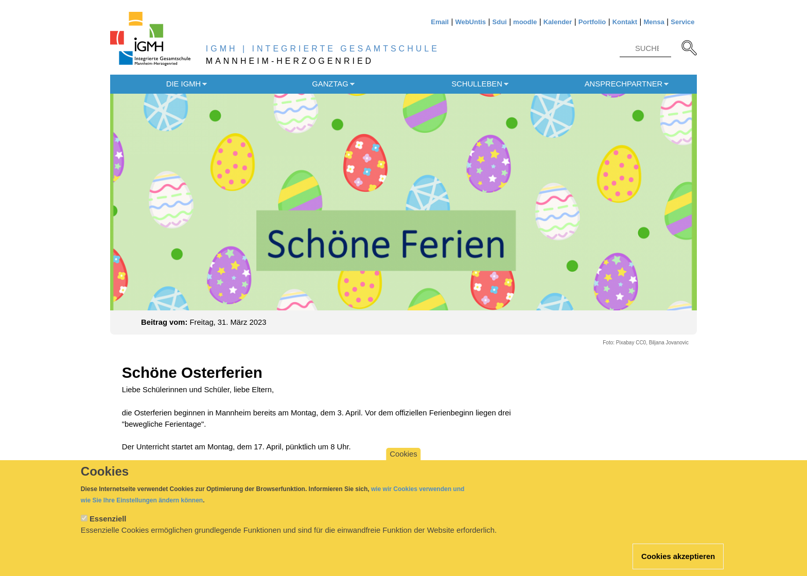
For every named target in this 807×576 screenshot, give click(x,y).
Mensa (653, 22)
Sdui (500, 22)
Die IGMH (183, 84)
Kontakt (624, 22)
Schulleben (476, 84)
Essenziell (108, 528)
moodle (525, 22)
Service (682, 22)
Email (440, 22)
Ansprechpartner (624, 84)
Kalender (557, 22)
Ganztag (330, 84)
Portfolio (592, 22)
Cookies (403, 463)
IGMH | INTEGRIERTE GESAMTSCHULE (323, 48)
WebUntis (470, 22)
